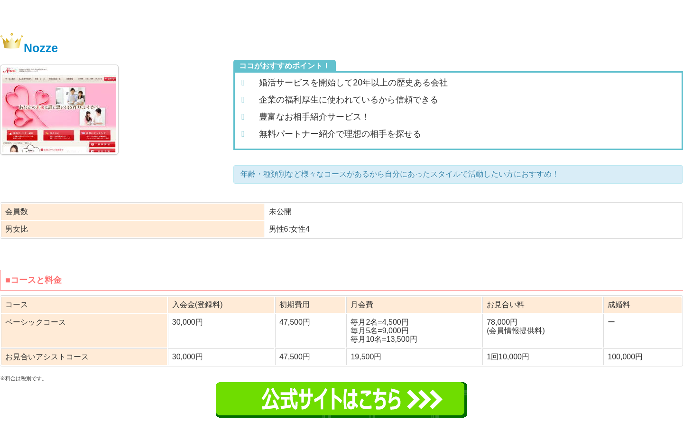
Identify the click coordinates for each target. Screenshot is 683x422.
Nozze (41, 48)
